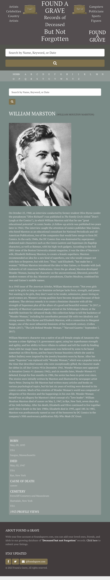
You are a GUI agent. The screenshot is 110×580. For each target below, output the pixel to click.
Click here (92, 540)
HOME (16, 74)
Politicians (96, 11)
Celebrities (13, 11)
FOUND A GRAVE (97, 36)
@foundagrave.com (35, 561)
